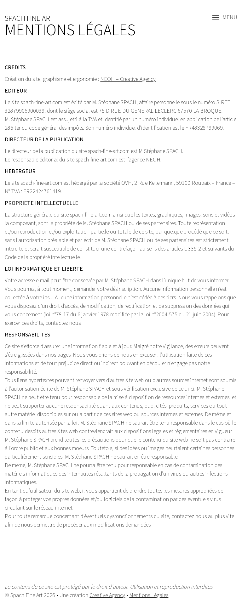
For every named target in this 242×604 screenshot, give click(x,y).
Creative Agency (107, 595)
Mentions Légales (148, 595)
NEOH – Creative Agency (128, 78)
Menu (224, 17)
